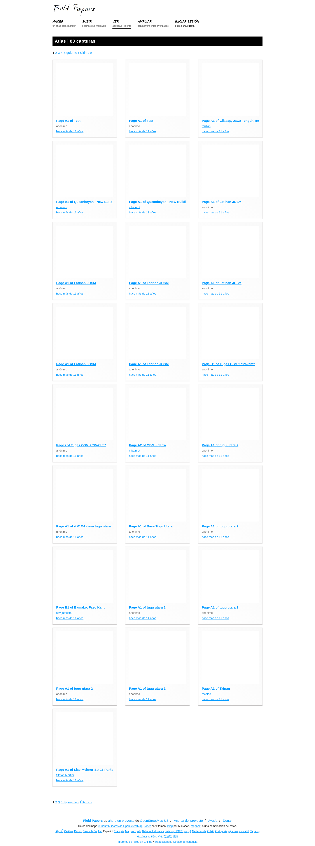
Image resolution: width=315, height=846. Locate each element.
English (97, 831)
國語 (175, 836)
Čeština (68, 831)
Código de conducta (185, 841)
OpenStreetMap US (154, 820)
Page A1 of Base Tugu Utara (151, 526)
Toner (147, 826)
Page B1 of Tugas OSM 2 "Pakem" (228, 364)
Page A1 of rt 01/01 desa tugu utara (83, 526)
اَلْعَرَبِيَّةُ (59, 831)
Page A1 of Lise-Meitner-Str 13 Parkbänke (88, 769)
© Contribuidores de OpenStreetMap (120, 826)
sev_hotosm (64, 612)
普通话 (167, 836)
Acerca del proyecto (188, 820)
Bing (170, 826)
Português (221, 831)
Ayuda (212, 820)
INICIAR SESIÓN (187, 21)
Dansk (78, 831)
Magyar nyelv (133, 831)
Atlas (60, 41)
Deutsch (88, 831)
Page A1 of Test (68, 120)
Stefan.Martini (65, 775)
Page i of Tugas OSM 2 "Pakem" (81, 445)
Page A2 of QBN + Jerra (147, 445)
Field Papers (93, 820)
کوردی (187, 831)
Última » (86, 52)
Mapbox (195, 826)
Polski (210, 831)
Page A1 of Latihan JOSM (222, 202)
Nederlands (199, 831)
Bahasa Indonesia (153, 831)
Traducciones (162, 841)
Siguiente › (71, 52)
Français (119, 831)
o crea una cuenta (184, 25)
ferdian (206, 126)
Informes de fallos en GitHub (135, 841)
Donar (227, 820)
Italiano (169, 831)
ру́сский (233, 831)
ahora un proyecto (121, 820)
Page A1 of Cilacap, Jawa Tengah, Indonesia (236, 120)
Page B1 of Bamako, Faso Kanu (80, 607)
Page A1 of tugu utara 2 (220, 445)
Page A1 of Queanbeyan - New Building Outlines (93, 202)
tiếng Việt (157, 836)
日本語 (178, 831)
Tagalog (255, 831)
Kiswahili (244, 831)
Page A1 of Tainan (216, 688)
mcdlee (206, 694)
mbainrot (61, 207)
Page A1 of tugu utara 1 (147, 688)
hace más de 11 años (69, 131)
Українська (143, 836)
